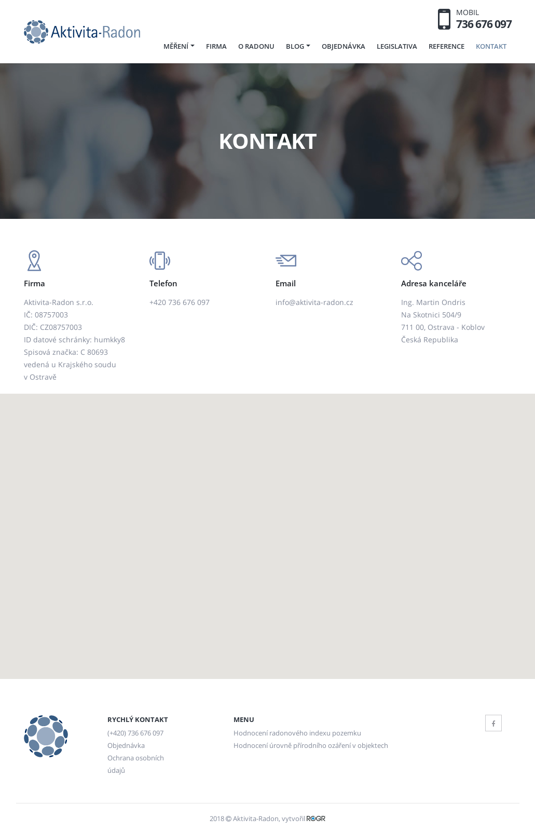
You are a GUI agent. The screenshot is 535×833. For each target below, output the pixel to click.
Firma (216, 46)
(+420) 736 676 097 (135, 733)
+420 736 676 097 (179, 302)
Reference (446, 46)
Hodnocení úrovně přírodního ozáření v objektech (311, 745)
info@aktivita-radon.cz (314, 302)
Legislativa (397, 46)
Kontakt (491, 46)
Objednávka (343, 46)
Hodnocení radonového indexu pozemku (297, 733)
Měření (175, 46)
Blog (295, 46)
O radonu (256, 46)
